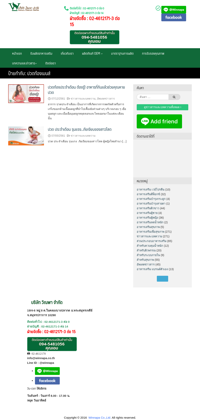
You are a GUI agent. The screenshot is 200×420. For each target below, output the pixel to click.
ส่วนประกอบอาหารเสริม (151, 241)
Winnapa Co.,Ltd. (99, 417)
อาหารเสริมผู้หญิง (147, 217)
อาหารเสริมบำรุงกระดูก (151, 198)
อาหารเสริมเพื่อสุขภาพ (150, 231)
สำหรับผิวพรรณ (146, 250)
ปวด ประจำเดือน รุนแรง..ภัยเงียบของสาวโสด (80, 129)
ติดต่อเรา (50, 63)
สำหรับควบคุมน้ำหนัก (150, 245)
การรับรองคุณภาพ (153, 53)
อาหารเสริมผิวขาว (148, 208)
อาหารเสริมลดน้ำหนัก (150, 222)
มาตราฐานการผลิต (122, 53)
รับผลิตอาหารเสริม (41, 53)
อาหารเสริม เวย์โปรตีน (150, 189)
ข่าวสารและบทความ (83, 98)
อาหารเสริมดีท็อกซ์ (148, 194)
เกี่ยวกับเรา (67, 53)
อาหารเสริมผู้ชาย (147, 212)
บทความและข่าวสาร (24, 63)
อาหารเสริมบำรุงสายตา (151, 203)
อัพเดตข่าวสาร (106, 98)
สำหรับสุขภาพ (145, 259)
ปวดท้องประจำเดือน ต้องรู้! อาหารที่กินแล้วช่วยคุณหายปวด (86, 90)
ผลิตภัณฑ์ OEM (92, 53)
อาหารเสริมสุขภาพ (148, 227)
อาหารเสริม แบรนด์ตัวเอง (152, 269)
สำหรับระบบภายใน (148, 255)
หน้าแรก (17, 53)
